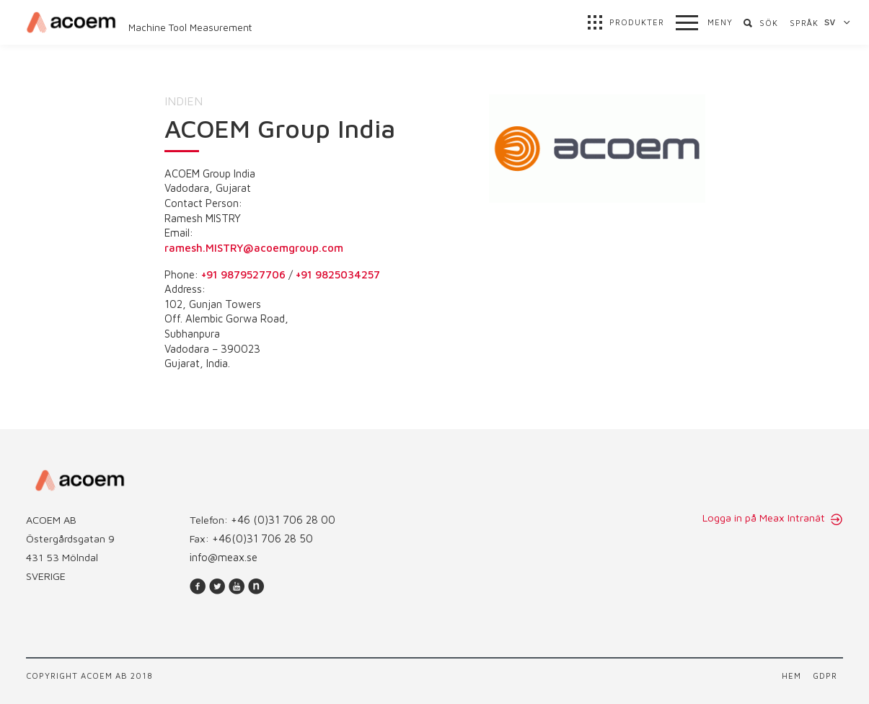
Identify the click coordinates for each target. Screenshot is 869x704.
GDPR (825, 675)
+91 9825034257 (338, 274)
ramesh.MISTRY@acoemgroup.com (253, 248)
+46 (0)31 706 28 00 (283, 520)
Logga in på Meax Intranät (765, 517)
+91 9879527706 (243, 274)
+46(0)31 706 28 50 (262, 538)
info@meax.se (223, 557)
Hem (791, 675)
